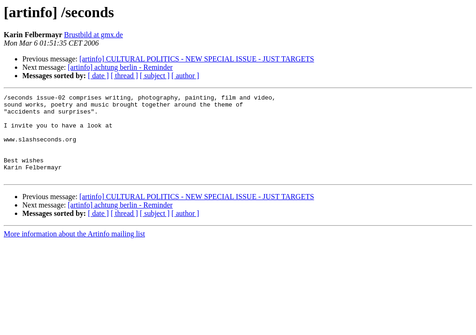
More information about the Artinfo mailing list (74, 251)
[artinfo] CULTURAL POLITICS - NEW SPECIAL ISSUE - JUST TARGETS (196, 59)
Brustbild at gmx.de (93, 35)
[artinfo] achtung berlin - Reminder (120, 67)
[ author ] (185, 76)
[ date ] (98, 76)
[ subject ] (155, 76)
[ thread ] (124, 76)
